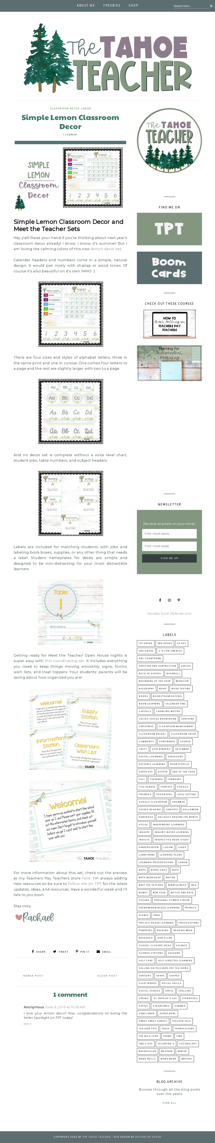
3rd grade (146, 651)
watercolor (147, 1051)
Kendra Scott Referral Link (169, 613)
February (175, 779)
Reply (27, 1024)
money (143, 892)
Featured (156, 779)
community (146, 741)
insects (144, 840)
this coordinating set (64, 661)
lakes (182, 847)
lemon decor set (106, 249)
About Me (86, 6)
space (169, 991)
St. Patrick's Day (165, 998)
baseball (173, 673)
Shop (133, 6)
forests (167, 787)
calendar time (175, 704)
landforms (147, 855)
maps (142, 870)
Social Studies (149, 991)
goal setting (186, 794)
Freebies (111, 6)
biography (146, 688)
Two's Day (146, 1043)
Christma (187, 719)
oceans (144, 900)
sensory (145, 975)
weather (167, 1051)
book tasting (181, 688)
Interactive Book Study (172, 840)
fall (142, 779)
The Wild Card (149, 1036)
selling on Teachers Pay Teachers (163, 968)
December (182, 749)
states (143, 1006)
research (146, 938)
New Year (159, 892)
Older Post (107, 976)
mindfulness (177, 885)
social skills (172, 983)
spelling (184, 991)
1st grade (146, 643)
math (175, 870)
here (86, 878)
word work (169, 1059)
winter (182, 1051)
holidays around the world (178, 817)
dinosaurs (175, 756)
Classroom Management (176, 726)
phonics (191, 908)
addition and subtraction (157, 666)
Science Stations (151, 953)
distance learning (152, 764)
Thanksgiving (184, 1028)
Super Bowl (168, 1013)
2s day (181, 643)
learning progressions (156, 862)
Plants (144, 915)
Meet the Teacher (151, 885)
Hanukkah (146, 817)
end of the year (184, 772)
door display (180, 764)
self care (146, 960)
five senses (147, 787)
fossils (183, 787)
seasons (174, 953)
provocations (189, 923)
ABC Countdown (150, 658)
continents (167, 741)
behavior (182, 681)
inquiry (144, 832)
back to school (150, 673)
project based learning (156, 923)
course (185, 741)
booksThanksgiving (167, 696)
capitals (145, 711)
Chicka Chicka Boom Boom (157, 719)
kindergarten (149, 847)
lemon (86, 108)
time (179, 1036)
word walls (147, 1059)
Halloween (191, 809)
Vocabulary (188, 1043)
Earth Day (146, 772)
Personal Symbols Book (172, 900)
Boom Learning (150, 704)
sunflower (147, 1013)
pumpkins (145, 930)
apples (186, 666)
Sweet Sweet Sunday (153, 1021)
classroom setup (64, 108)
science (181, 945)
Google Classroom (153, 802)
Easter (163, 772)
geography (164, 794)
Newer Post (34, 976)
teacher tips (148, 1028)
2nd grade (164, 643)
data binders (161, 749)
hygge (143, 824)
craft (143, 749)
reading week (183, 930)
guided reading (150, 809)
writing (186, 1059)
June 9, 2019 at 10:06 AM (65, 1007)
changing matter (168, 711)
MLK (194, 885)
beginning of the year (155, 681)
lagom (168, 847)
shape (160, 975)
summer (179, 1006)
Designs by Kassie (148, 1137)
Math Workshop (150, 877)
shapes (174, 975)
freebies (145, 794)
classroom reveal (152, 734)
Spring (144, 998)
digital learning (151, 756)
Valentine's (166, 1043)
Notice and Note (182, 892)
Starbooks (190, 998)
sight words (148, 983)
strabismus (161, 1006)
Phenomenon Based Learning (159, 908)
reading (163, 930)
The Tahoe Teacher (96, 1137)
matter (171, 877)
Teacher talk (181, 1021)
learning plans (171, 855)
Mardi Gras (159, 870)
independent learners (169, 824)
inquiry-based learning (172, 832)
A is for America (170, 651)
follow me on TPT (85, 884)
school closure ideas (155, 945)
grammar (178, 802)
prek (156, 915)
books (143, 696)
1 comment (70, 134)
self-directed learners (175, 960)
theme (167, 1036)
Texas (166, 1028)
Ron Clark (165, 938)
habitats (172, 809)
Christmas (146, 726)
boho (163, 688)
